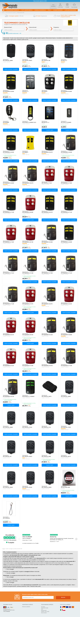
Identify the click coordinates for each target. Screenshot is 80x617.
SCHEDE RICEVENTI (57, 10)
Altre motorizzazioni (70, 10)
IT (61, 610)
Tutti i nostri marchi (26, 10)
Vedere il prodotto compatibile (11, 69)
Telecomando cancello (12, 10)
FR (61, 607)
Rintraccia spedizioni (26, 606)
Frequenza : (56, 27)
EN (67, 607)
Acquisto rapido (49, 130)
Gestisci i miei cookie (45, 611)
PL (64, 610)
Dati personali (43, 610)
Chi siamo (43, 606)
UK (70, 607)
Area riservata (43, 612)
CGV (42, 609)
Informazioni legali (44, 607)
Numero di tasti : (8, 27)
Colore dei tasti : (33, 27)
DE (64, 607)
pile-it (49, 10)
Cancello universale (40, 10)
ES (73, 607)
